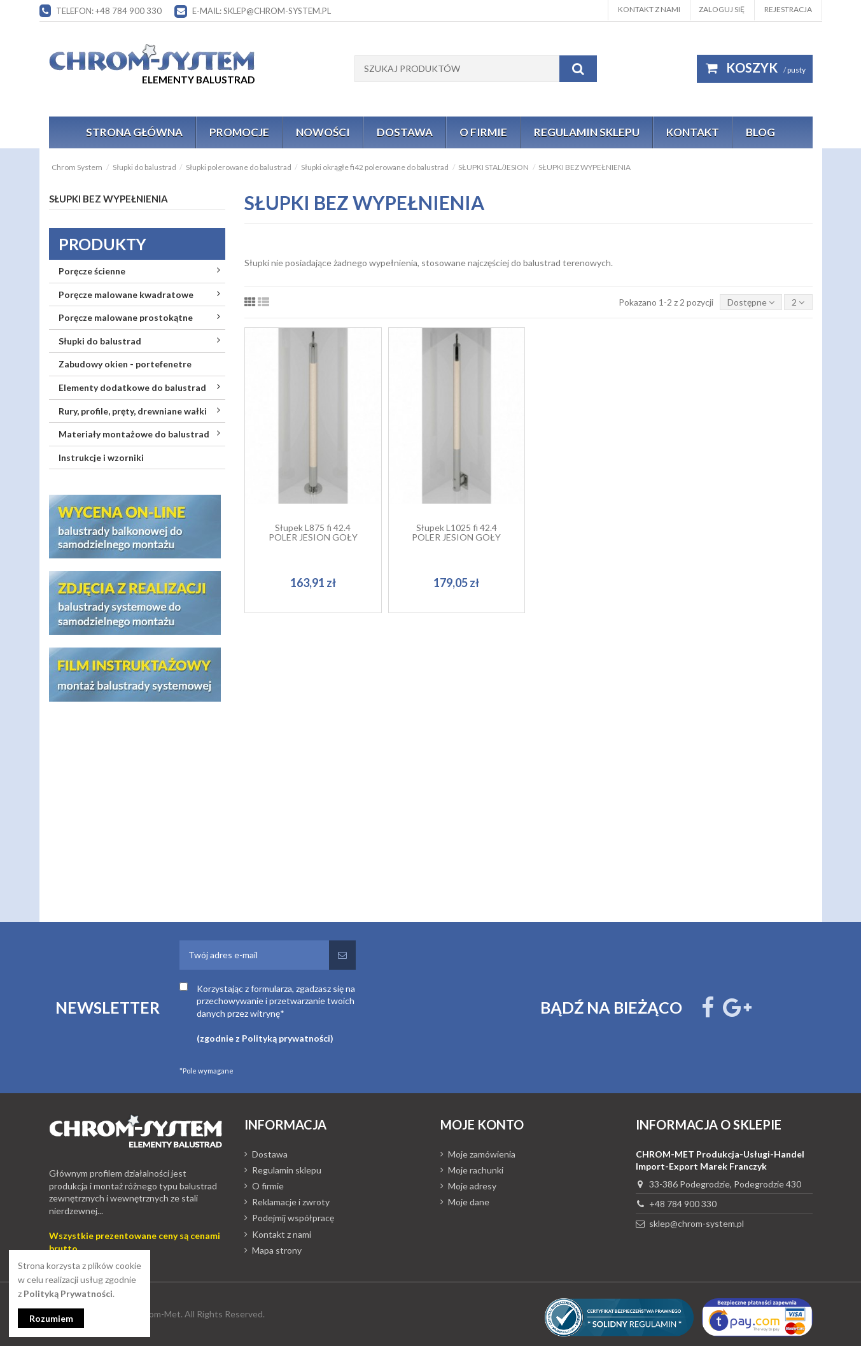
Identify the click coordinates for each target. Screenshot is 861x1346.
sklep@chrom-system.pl (696, 1223)
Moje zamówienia (481, 1154)
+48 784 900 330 (683, 1203)
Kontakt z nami (649, 9)
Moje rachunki (475, 1170)
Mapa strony (277, 1250)
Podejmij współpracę (293, 1217)
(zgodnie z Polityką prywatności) (265, 1038)
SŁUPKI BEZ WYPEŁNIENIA (108, 198)
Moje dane (468, 1201)
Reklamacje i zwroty (291, 1201)
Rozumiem (51, 1318)
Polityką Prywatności (68, 1293)
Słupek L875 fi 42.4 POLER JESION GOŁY (313, 532)
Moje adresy (472, 1185)
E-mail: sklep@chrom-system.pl (261, 11)
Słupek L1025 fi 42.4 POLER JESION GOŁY (456, 532)
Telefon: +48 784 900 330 (109, 11)
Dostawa (270, 1154)
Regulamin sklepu (286, 1170)
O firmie (268, 1185)
